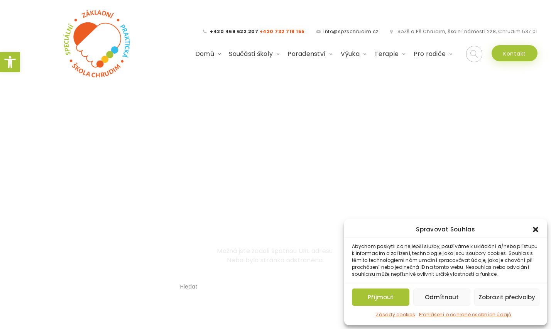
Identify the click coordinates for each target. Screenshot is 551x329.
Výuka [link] (350, 51)
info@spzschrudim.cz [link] (351, 29)
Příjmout (381, 297)
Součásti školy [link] (251, 51)
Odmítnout (442, 297)
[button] (535, 229)
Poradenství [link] (306, 51)
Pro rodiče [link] (430, 51)
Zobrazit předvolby (506, 297)
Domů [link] (204, 51)
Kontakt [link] (514, 52)
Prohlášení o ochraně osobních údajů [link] (465, 314)
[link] (10, 62)
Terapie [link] (386, 51)
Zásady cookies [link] (395, 314)
